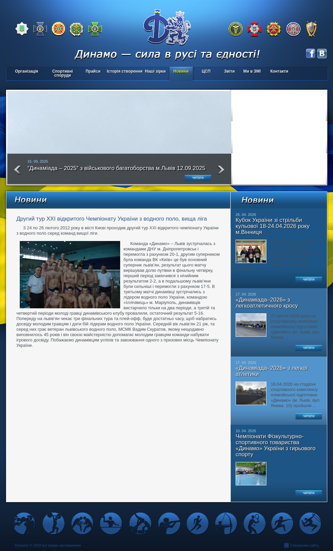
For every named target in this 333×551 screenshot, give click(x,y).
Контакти (279, 71)
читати (198, 177)
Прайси (93, 71)
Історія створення (125, 71)
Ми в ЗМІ (252, 71)
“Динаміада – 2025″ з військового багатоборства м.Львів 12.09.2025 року (116, 171)
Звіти (229, 71)
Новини (180, 71)
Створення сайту (304, 545)
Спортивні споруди (62, 73)
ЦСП (204, 72)
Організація (26, 71)
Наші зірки (154, 72)
